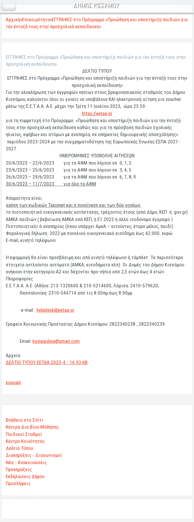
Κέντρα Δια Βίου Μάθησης (32, 427)
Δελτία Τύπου (19, 448)
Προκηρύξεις (19, 469)
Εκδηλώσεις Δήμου (25, 476)
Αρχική (13, 19)
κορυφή (13, 382)
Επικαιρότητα (36, 19)
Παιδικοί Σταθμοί (24, 434)
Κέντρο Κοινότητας (25, 441)
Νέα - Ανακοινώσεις (26, 462)
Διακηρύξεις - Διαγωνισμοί (34, 455)
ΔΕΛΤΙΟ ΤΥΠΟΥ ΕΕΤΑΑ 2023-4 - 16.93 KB (47, 362)
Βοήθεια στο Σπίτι (24, 420)
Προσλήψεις (18, 483)
